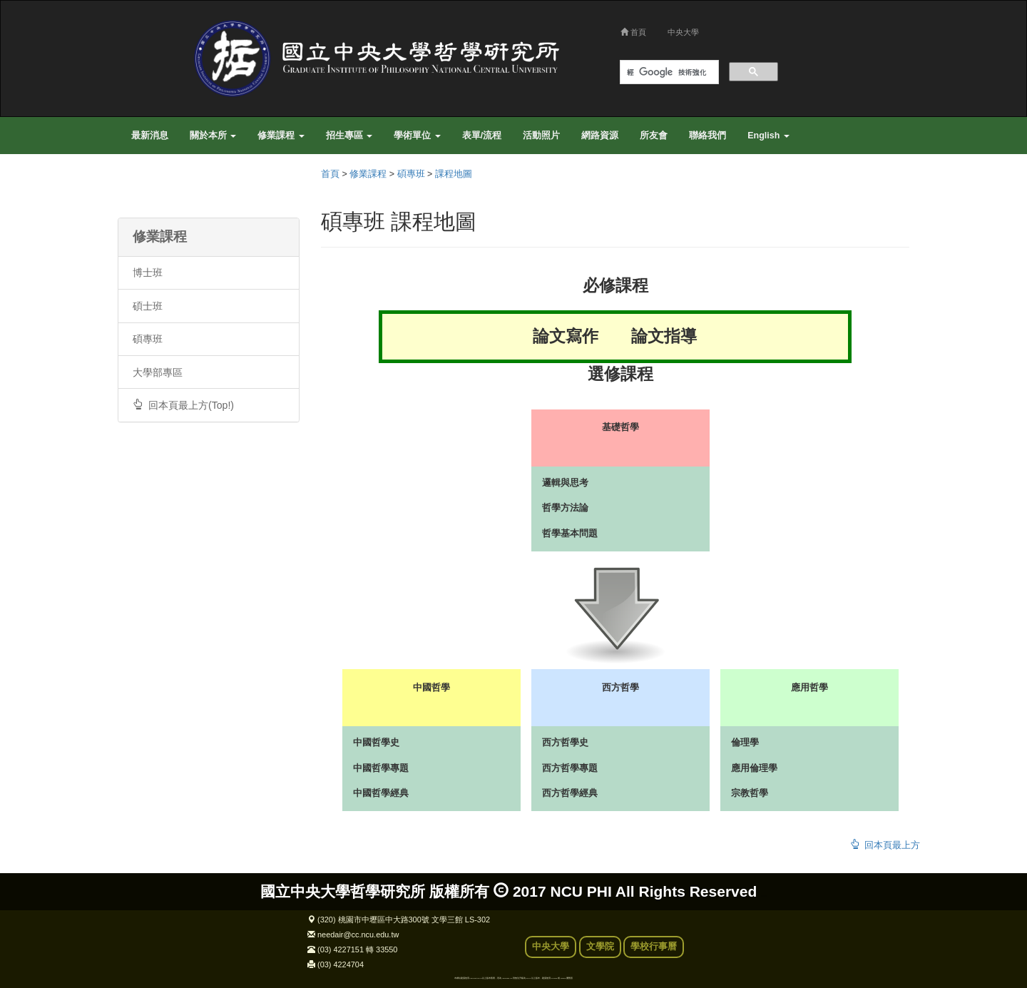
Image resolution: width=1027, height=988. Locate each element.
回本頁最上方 (885, 845)
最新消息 (149, 136)
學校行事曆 (653, 947)
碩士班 (148, 306)
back (763, 896)
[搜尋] (668, 72)
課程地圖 (453, 174)
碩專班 (148, 339)
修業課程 (280, 136)
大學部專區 (158, 372)
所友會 (654, 136)
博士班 (148, 272)
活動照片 (541, 136)
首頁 (633, 32)
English (768, 136)
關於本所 (213, 136)
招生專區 (349, 136)
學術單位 (417, 136)
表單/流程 (481, 136)
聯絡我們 (707, 136)
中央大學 (683, 32)
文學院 (600, 947)
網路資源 (599, 136)
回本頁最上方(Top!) (183, 405)
